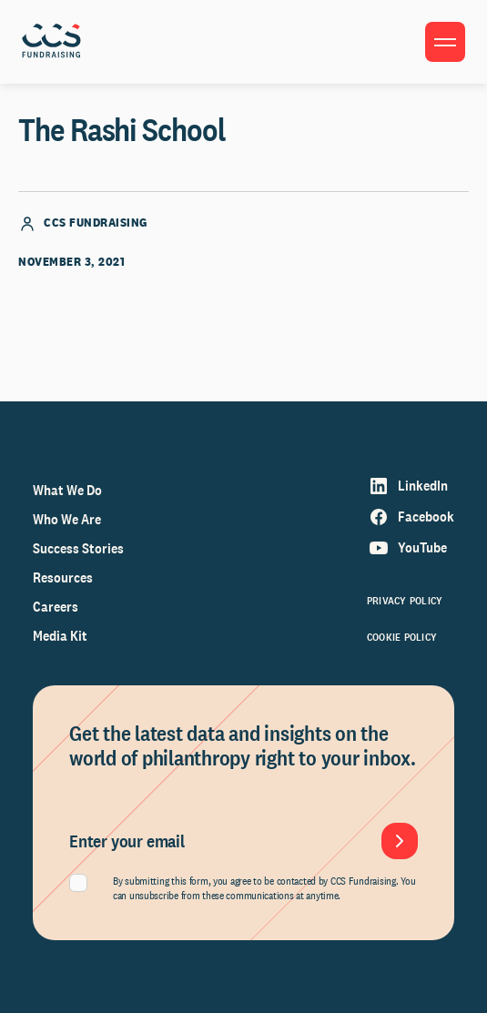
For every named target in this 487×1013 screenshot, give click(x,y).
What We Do (67, 490)
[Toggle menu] (445, 42)
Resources (63, 577)
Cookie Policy (402, 637)
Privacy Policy (404, 600)
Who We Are (67, 519)
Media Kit (60, 635)
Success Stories (78, 548)
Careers (55, 606)
